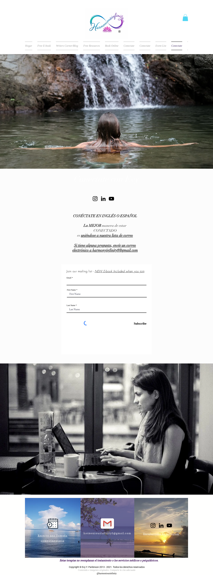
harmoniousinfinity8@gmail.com (107, 533)
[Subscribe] (138, 324)
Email (69, 278)
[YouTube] (111, 198)
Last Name (71, 305)
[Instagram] (95, 198)
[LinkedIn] (103, 198)
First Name (71, 290)
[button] (185, 17)
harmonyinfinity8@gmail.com (115, 250)
